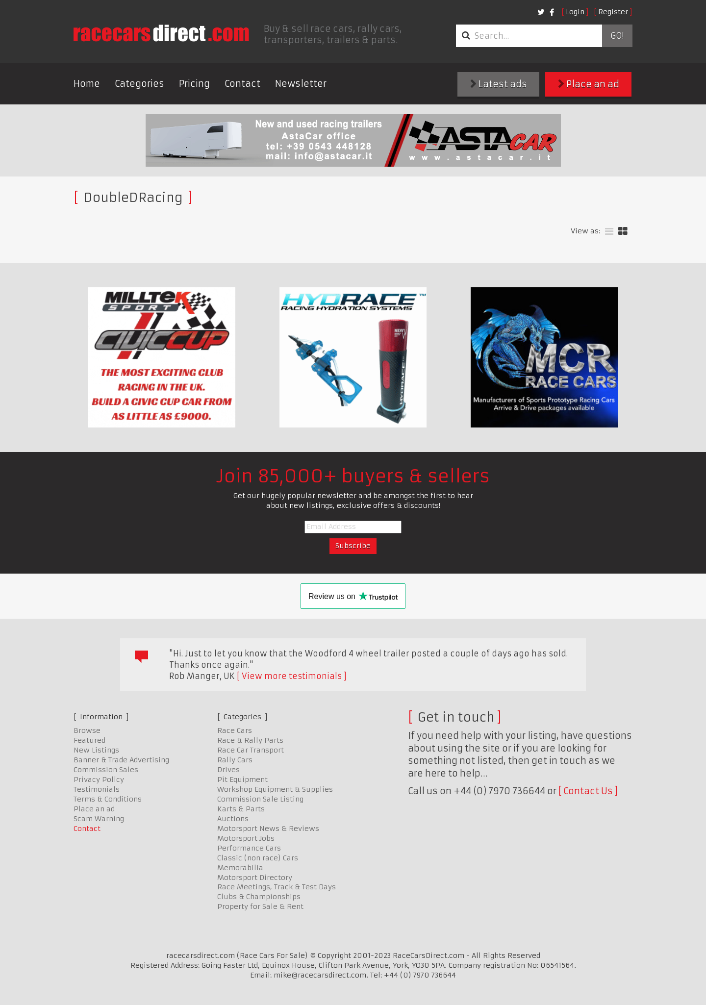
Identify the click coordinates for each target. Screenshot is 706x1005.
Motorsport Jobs (246, 838)
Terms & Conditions (108, 799)
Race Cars (234, 730)
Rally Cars (234, 759)
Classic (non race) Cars (257, 858)
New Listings (96, 750)
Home (87, 83)
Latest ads (498, 84)
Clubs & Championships (259, 896)
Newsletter (301, 83)
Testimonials (97, 789)
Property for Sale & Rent (260, 906)
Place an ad (588, 84)
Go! (617, 36)
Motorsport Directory (254, 877)
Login (575, 11)
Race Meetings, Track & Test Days (276, 886)
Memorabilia (240, 867)
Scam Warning (99, 818)
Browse (87, 730)
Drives (228, 769)
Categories (139, 83)
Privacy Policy (99, 779)
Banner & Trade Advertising (121, 759)
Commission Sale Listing (260, 799)
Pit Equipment (242, 779)
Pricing (194, 83)
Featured (89, 740)
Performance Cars (249, 848)
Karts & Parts (241, 808)
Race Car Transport (250, 750)
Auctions (233, 818)
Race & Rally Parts (250, 740)
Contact (242, 83)
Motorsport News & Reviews (268, 828)
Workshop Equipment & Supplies (275, 789)
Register (613, 11)
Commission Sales (106, 769)
